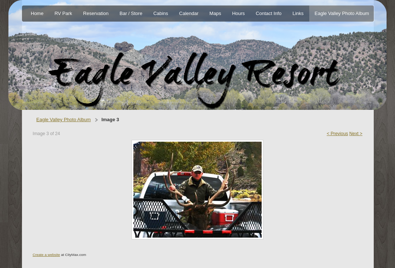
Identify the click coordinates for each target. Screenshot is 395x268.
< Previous (337, 133)
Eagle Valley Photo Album (63, 119)
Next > (355, 133)
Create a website (46, 255)
